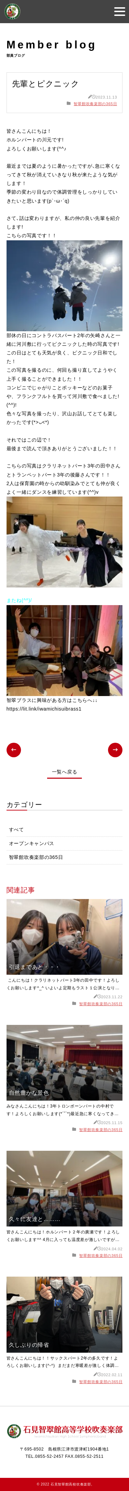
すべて (16, 829)
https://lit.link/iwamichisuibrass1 (44, 709)
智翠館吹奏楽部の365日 (95, 104)
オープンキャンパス (31, 843)
